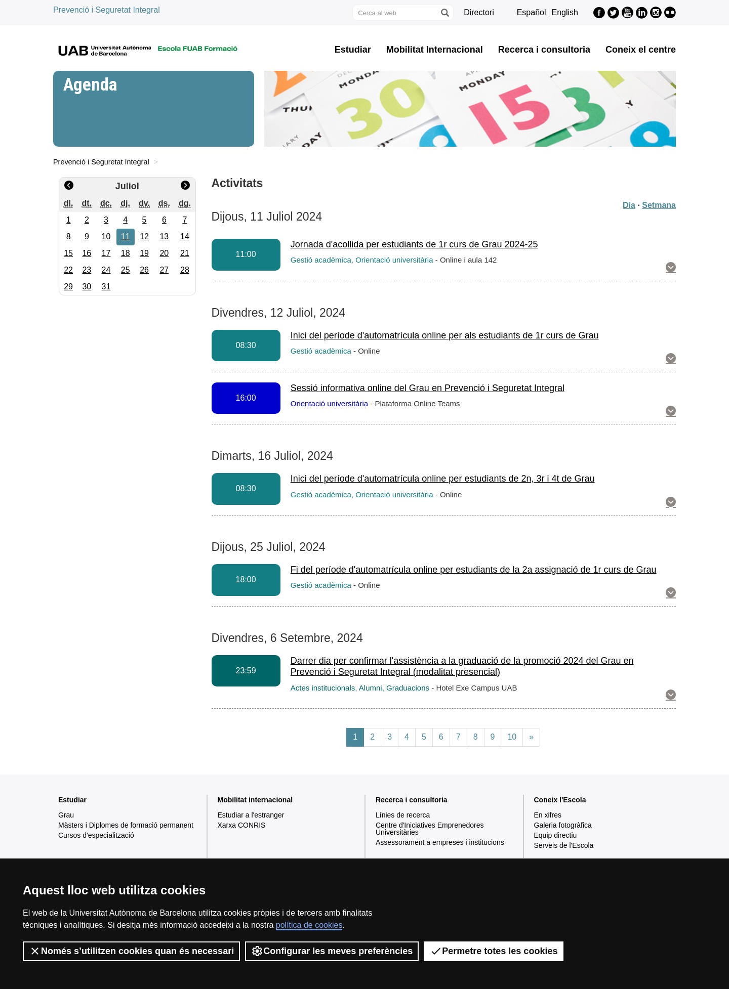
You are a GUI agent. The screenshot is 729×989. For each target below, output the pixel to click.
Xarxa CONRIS (242, 825)
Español (531, 12)
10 (106, 236)
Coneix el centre (640, 49)
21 (184, 253)
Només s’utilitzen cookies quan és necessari (131, 951)
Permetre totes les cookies (493, 951)
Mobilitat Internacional (434, 49)
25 (125, 270)
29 (68, 286)
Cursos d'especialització (96, 835)
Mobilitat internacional (255, 800)
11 (125, 236)
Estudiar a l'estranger (251, 815)
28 (184, 270)
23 (86, 270)
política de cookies (309, 925)
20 (164, 253)
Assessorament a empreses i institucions (440, 842)
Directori (479, 12)
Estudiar (353, 49)
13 (164, 236)
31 (106, 286)
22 (68, 270)
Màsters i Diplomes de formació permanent (125, 825)
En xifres (547, 815)
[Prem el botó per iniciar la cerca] (444, 13)
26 (144, 270)
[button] (671, 268)
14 (184, 236)
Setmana (659, 205)
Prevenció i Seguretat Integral (106, 10)
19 (144, 253)
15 (68, 253)
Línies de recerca (403, 815)
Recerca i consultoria (544, 49)
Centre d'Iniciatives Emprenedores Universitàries (430, 828)
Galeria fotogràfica (563, 825)
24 (106, 270)
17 (106, 253)
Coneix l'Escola (560, 800)
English (565, 12)
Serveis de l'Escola (564, 845)
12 (144, 236)
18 (125, 253)
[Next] (531, 737)
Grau (66, 815)
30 (86, 286)
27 (164, 270)
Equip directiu (555, 835)
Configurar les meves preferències (332, 951)
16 (86, 253)
